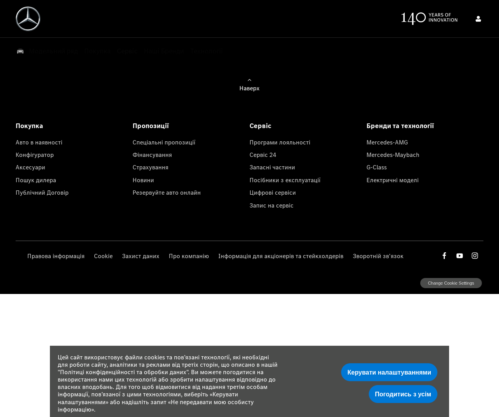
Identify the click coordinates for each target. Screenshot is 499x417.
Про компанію (189, 256)
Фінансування (152, 154)
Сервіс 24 (263, 154)
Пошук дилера (36, 180)
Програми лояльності (280, 142)
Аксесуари (30, 167)
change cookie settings (451, 283)
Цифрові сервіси (273, 192)
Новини (143, 180)
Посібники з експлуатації (285, 180)
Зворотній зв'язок (378, 256)
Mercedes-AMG (387, 142)
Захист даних (140, 256)
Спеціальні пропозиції (164, 142)
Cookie (103, 256)
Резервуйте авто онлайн (167, 192)
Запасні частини (272, 167)
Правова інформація (56, 256)
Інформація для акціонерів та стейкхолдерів (280, 256)
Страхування (150, 167)
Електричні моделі (392, 180)
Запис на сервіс (272, 205)
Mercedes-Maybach (392, 154)
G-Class (376, 167)
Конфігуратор (35, 154)
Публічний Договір (42, 192)
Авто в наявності (39, 142)
